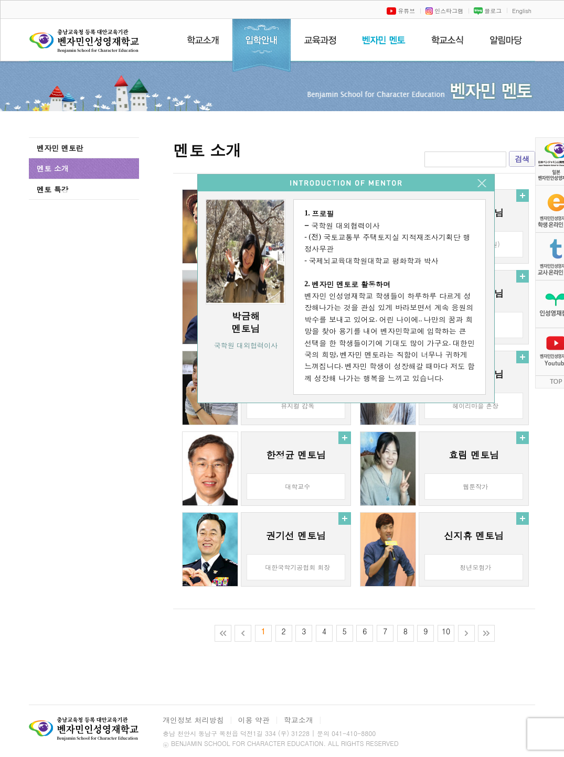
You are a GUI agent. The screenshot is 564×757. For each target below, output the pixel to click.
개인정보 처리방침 (193, 720)
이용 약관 (254, 720)
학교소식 (447, 40)
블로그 (488, 11)
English (521, 11)
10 (446, 631)
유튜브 (401, 11)
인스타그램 (444, 11)
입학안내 (261, 45)
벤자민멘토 (384, 40)
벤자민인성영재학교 (86, 45)
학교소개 (203, 40)
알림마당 (506, 40)
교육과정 (320, 40)
